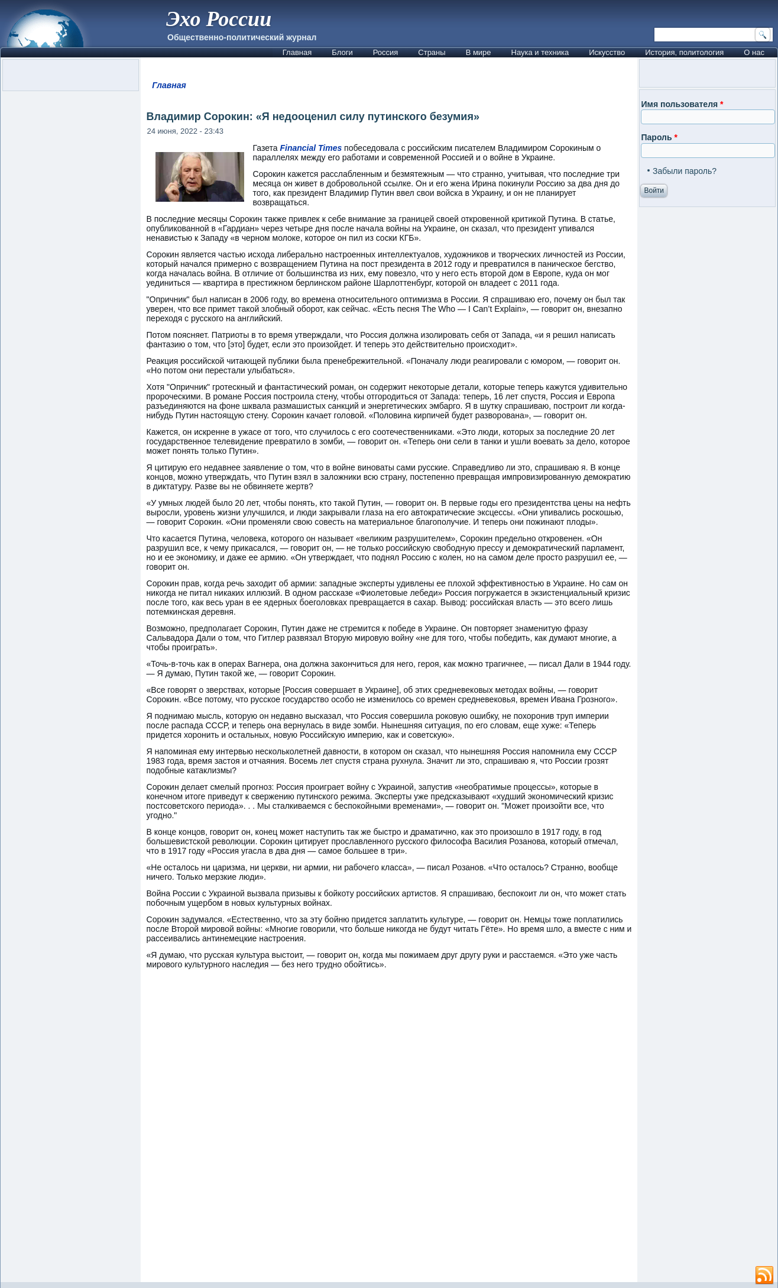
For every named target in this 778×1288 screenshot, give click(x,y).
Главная (297, 52)
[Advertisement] (389, 1131)
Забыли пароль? (685, 171)
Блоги (342, 52)
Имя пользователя (682, 104)
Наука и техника (540, 52)
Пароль (659, 137)
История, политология (684, 52)
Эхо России (218, 19)
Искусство (607, 52)
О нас (754, 52)
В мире (478, 52)
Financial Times (311, 148)
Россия (385, 52)
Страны (431, 52)
